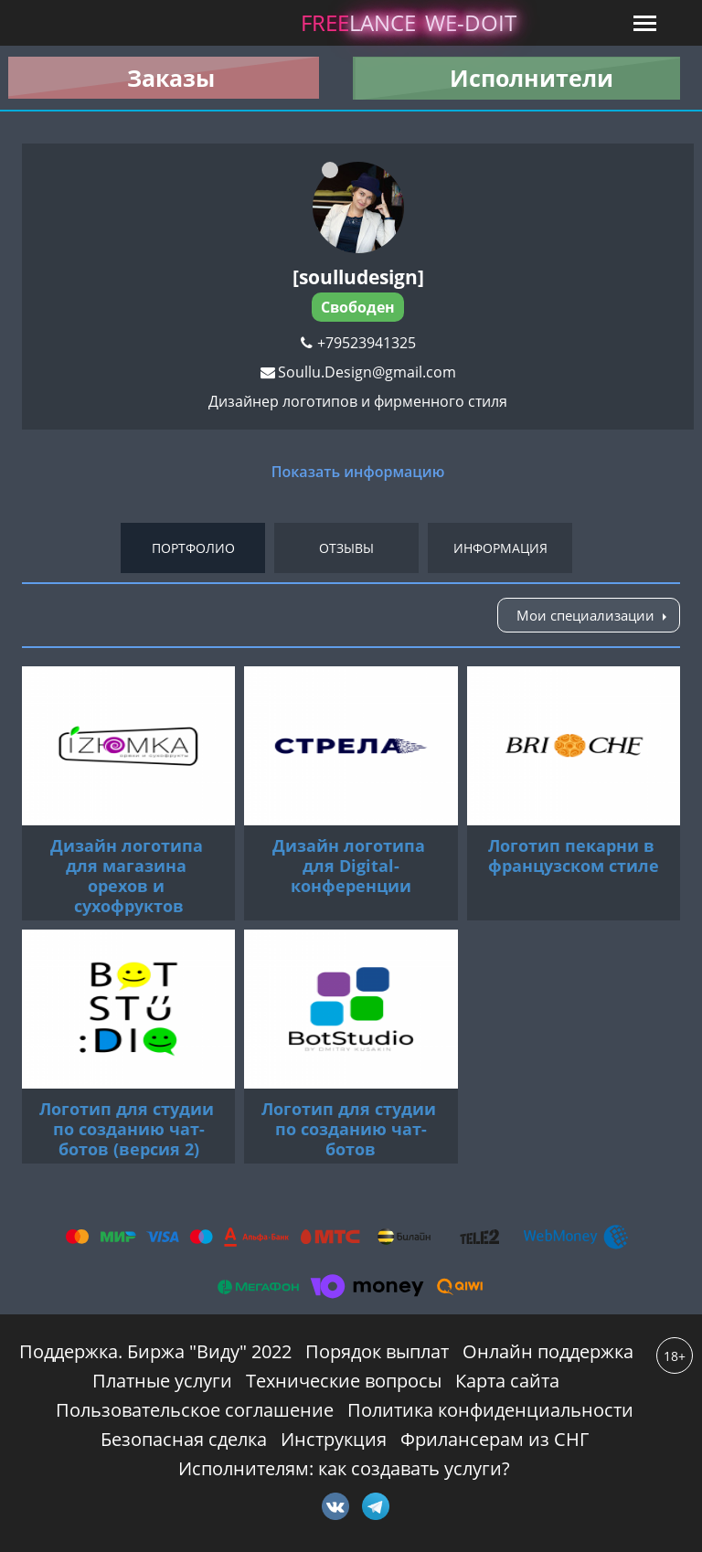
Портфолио (193, 548)
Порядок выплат (377, 1351)
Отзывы (346, 548)
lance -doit (408, 22)
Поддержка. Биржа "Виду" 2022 (155, 1351)
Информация (500, 548)
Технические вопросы (343, 1380)
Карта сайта (507, 1380)
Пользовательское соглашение (195, 1410)
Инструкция (334, 1439)
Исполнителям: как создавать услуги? (344, 1468)
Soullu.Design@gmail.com (367, 372)
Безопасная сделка (184, 1439)
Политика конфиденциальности (490, 1410)
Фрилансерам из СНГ (494, 1439)
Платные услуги (162, 1380)
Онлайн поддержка (548, 1351)
